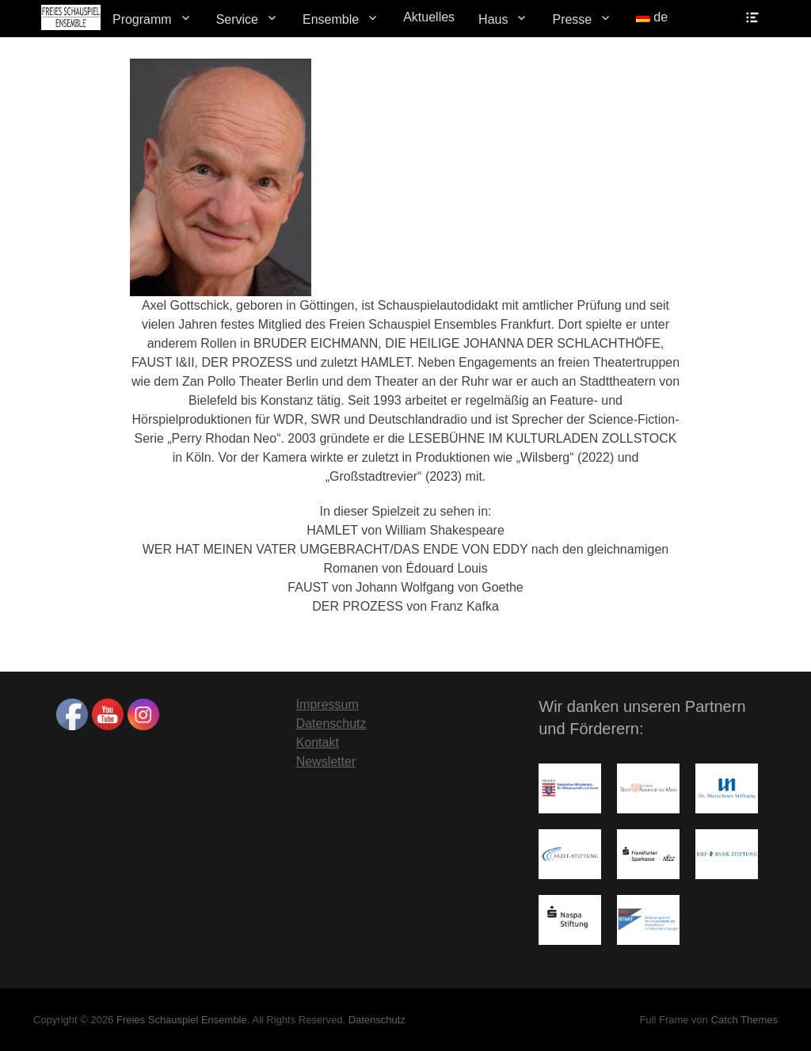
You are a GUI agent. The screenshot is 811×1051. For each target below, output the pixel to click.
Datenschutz (331, 723)
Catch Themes (744, 1020)
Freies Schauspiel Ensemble (181, 1020)
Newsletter (326, 761)
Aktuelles (429, 17)
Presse (572, 19)
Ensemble (331, 19)
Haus (493, 19)
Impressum (327, 704)
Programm (142, 19)
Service (237, 19)
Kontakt (317, 742)
